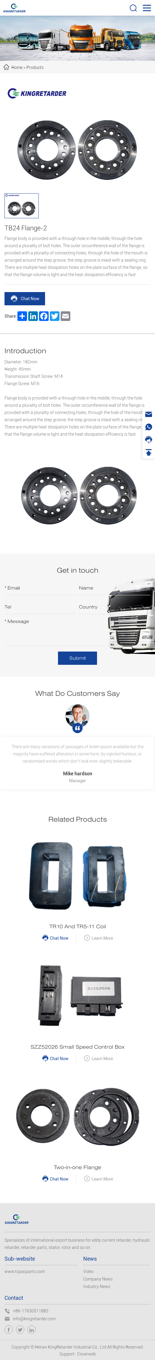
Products (35, 67)
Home (17, 67)
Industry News (96, 1286)
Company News (98, 1279)
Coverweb (86, 1354)
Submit (77, 658)
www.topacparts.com (25, 1271)
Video (88, 1271)
